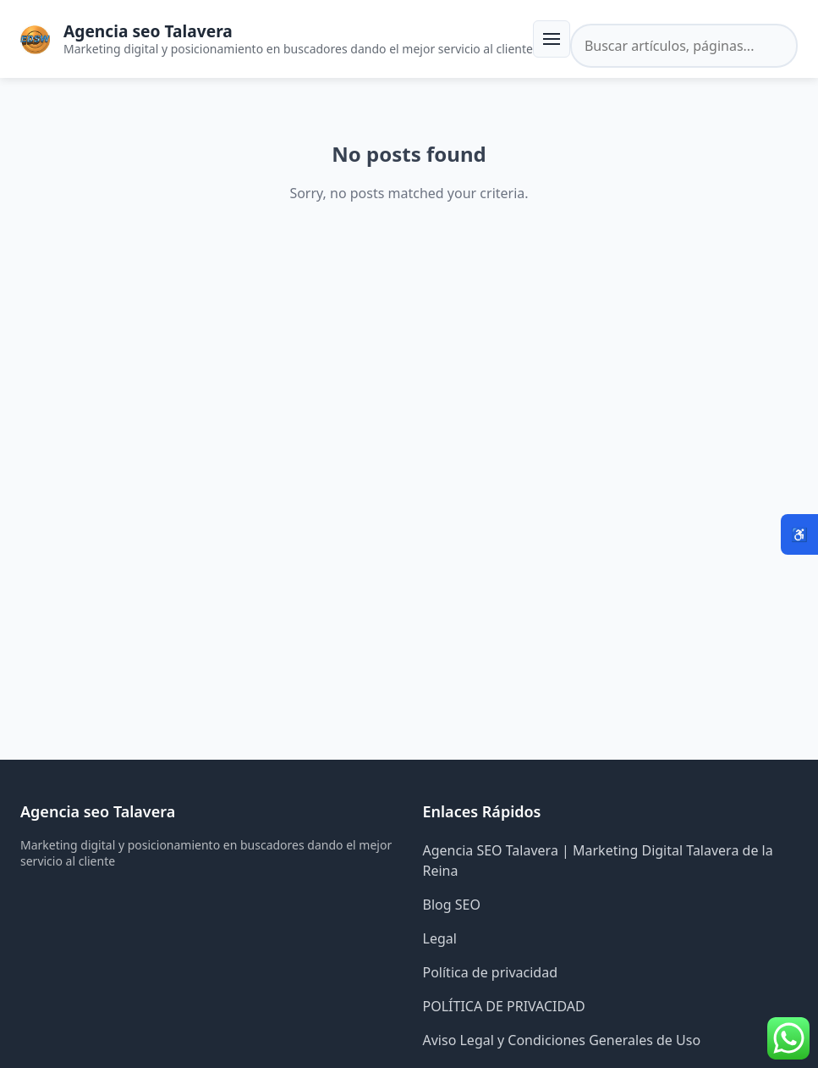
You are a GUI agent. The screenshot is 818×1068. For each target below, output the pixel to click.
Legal (440, 938)
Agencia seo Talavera (148, 30)
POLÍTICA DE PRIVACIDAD (504, 1006)
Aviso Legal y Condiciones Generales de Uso (562, 1040)
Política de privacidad (490, 972)
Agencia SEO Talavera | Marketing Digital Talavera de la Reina (598, 860)
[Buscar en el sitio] (684, 46)
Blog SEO (451, 904)
